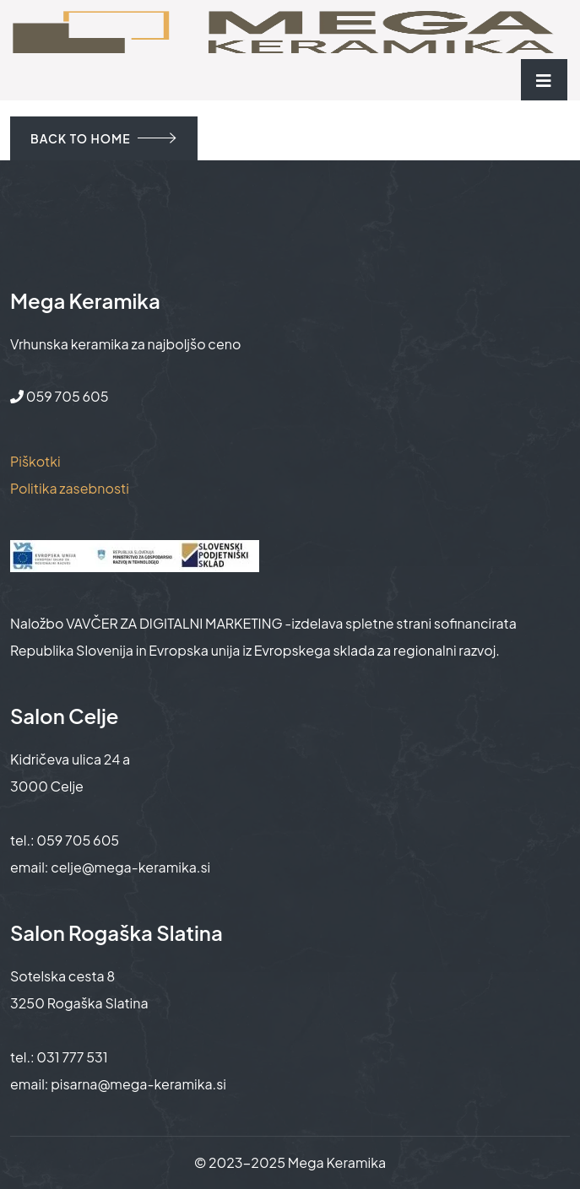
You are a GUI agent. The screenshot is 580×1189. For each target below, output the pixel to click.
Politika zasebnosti (69, 488)
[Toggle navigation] (544, 79)
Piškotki (35, 461)
